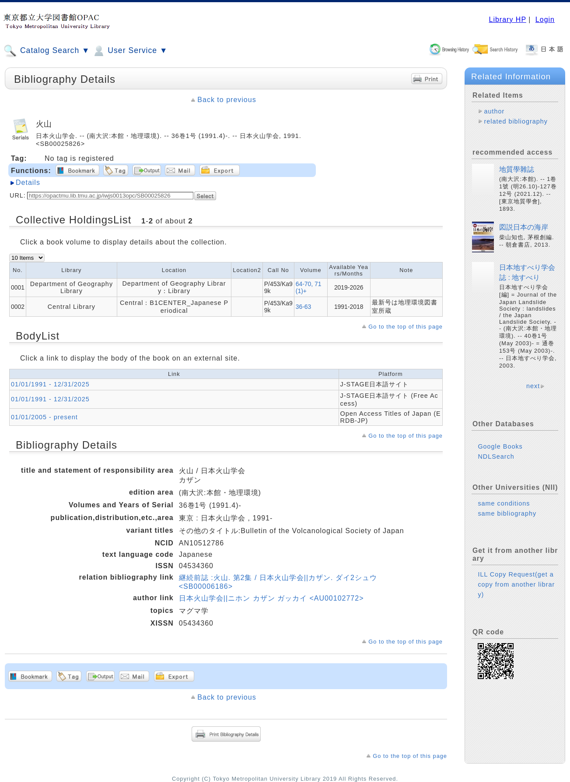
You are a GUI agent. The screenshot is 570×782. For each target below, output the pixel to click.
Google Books (500, 446)
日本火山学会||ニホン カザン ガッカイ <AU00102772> (271, 598)
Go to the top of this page (405, 326)
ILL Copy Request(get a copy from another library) (516, 584)
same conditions (504, 503)
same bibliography (507, 513)
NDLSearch (496, 456)
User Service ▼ (130, 50)
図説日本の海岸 (523, 227)
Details (28, 182)
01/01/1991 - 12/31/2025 (50, 384)
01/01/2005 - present (44, 417)
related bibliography (516, 121)
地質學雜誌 (516, 169)
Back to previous (226, 99)
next (533, 385)
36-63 (303, 306)
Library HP (507, 19)
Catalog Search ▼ (46, 50)
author (494, 111)
